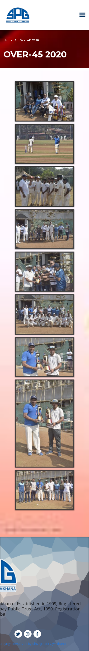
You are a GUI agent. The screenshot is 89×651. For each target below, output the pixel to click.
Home (8, 40)
